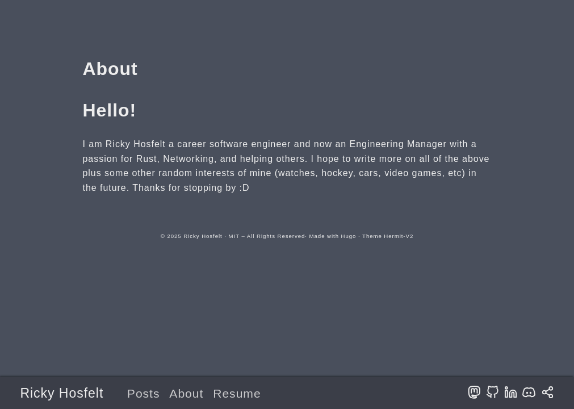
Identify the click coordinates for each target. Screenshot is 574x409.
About (186, 393)
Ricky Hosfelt (61, 393)
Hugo (349, 236)
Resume (237, 393)
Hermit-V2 (398, 236)
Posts (143, 393)
